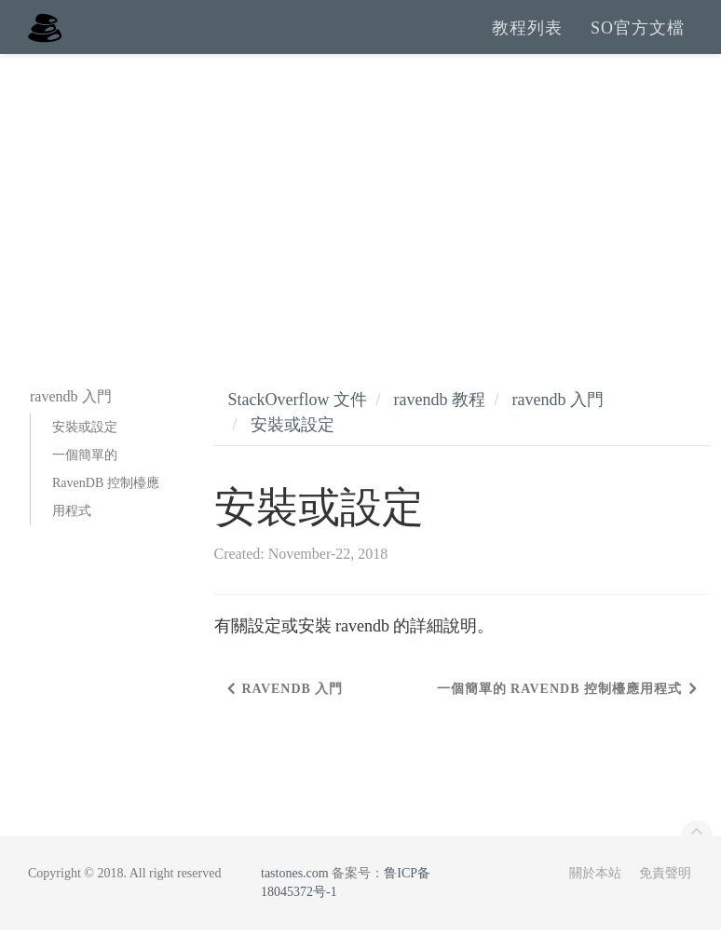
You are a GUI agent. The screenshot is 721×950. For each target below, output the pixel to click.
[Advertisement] (360, 214)
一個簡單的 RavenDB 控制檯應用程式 (105, 503)
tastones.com (295, 894)
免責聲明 (665, 894)
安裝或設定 (84, 448)
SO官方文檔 (638, 37)
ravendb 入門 (557, 420)
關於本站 (595, 894)
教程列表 (527, 37)
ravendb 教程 (438, 420)
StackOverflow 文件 (297, 420)
